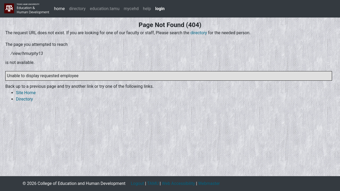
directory (77, 8)
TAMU (153, 183)
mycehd (131, 8)
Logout (137, 183)
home (59, 8)
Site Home (26, 92)
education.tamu (105, 8)
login (160, 8)
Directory (24, 99)
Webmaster (209, 183)
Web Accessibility (178, 183)
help (147, 8)
